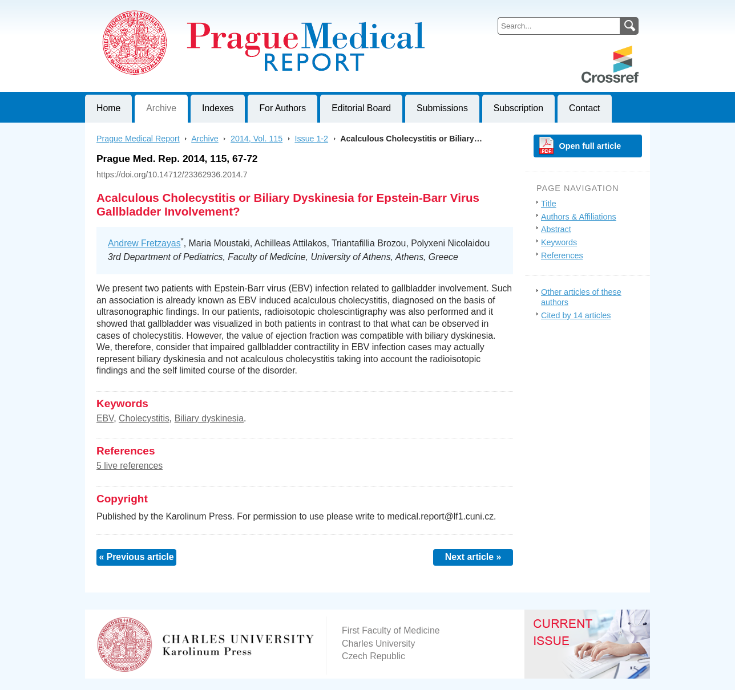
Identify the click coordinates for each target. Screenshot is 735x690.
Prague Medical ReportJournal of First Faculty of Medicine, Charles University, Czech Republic (225, 9)
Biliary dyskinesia (209, 418)
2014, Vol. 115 (256, 138)
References (562, 255)
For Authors (282, 108)
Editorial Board (361, 108)
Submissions (442, 108)
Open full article (590, 146)
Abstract (556, 229)
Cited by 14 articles (576, 315)
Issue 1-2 (311, 138)
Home (108, 108)
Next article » (473, 557)
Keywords (559, 242)
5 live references (129, 465)
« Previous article (136, 557)
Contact (584, 108)
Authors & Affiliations (578, 216)
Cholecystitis (144, 418)
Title (548, 203)
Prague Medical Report (138, 138)
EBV (105, 418)
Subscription (518, 108)
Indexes (217, 108)
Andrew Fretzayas (144, 243)
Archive (161, 108)
